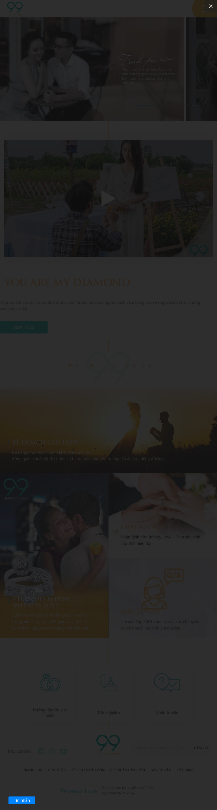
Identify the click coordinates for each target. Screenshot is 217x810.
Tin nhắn (22, 800)
